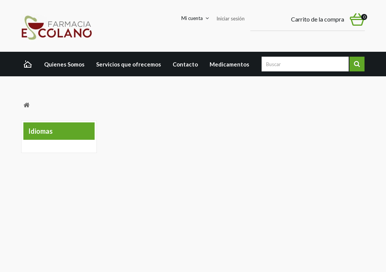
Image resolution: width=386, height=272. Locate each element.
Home (29, 65)
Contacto (185, 64)
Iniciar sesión (230, 18)
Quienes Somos (64, 64)
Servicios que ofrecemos (128, 64)
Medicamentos (229, 64)
